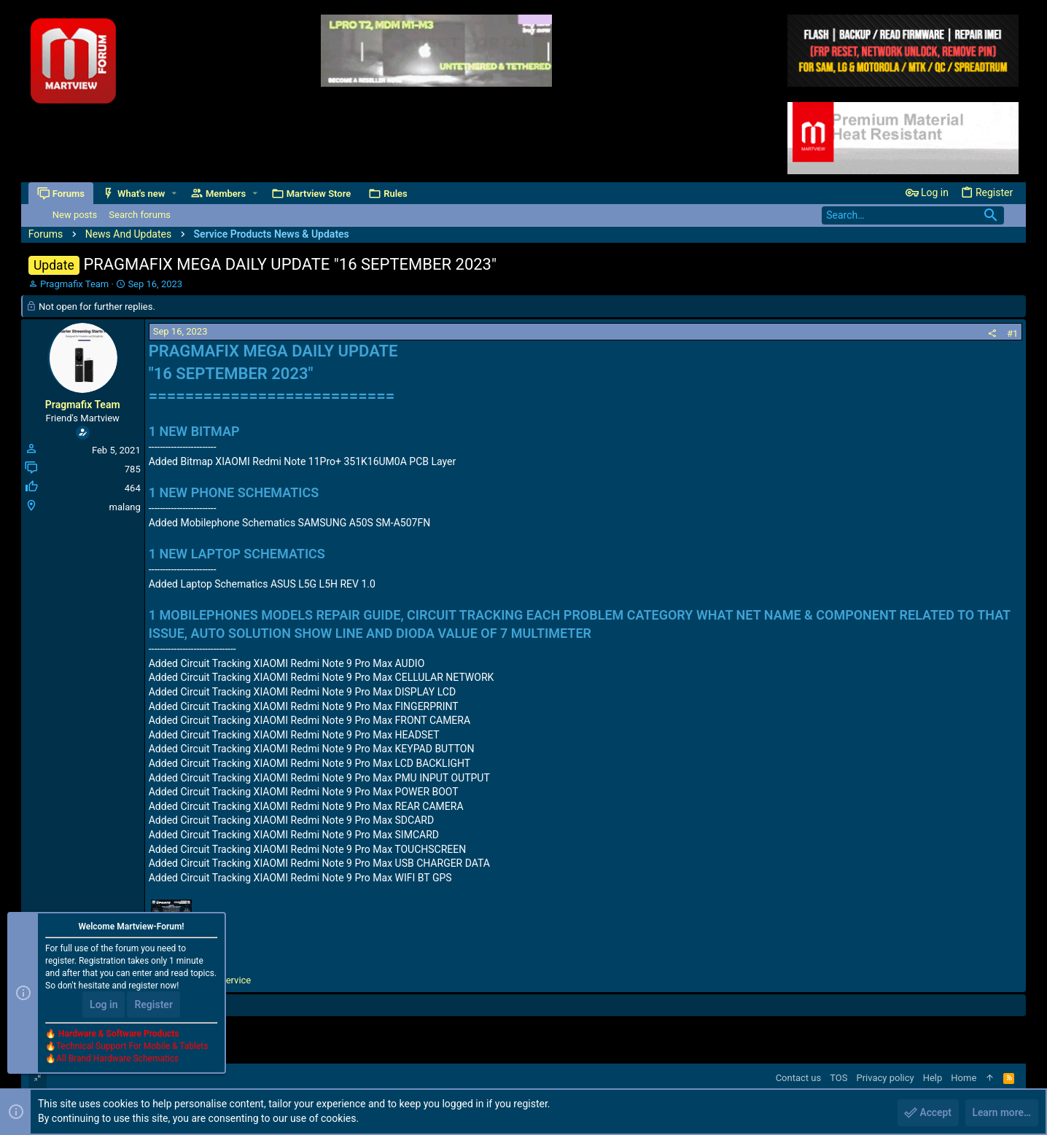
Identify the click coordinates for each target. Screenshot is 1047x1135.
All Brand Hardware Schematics (117, 1059)
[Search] (913, 215)
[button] (174, 193)
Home (963, 1077)
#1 (1012, 333)
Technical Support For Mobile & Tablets (132, 1047)
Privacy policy (885, 1077)
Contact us (799, 1077)
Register (153, 1005)
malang (125, 507)
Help (933, 1077)
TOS (838, 1077)
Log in (103, 1005)
